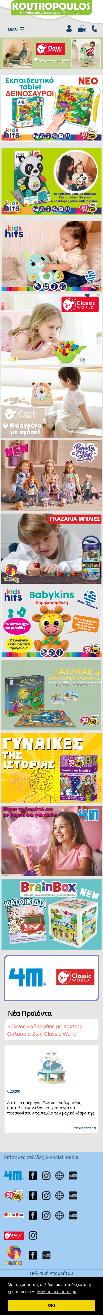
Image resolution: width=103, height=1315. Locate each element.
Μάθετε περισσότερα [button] (56, 1291)
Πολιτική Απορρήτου (51, 1273)
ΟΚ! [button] (51, 1305)
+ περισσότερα (83, 1127)
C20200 (13, 1091)
